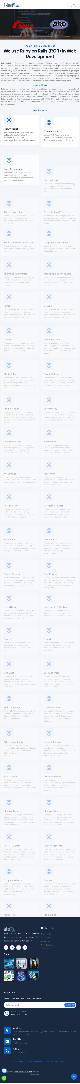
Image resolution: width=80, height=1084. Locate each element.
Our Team (46, 941)
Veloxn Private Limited (23, 1072)
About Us (46, 934)
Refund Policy (60, 1061)
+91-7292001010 (19, 1052)
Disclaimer (49, 1061)
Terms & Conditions (34, 1061)
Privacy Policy (19, 1061)
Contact (45, 949)
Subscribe (70, 1005)
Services (45, 938)
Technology (47, 945)
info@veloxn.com (20, 1043)
